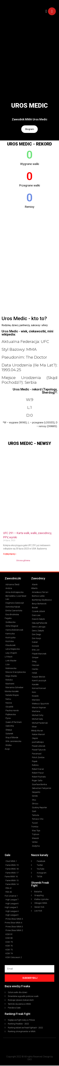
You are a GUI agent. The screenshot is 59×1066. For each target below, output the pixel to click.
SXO (29, 1060)
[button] (46, 11)
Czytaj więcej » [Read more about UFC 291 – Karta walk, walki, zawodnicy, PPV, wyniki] (9, 554)
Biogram (29, 129)
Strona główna (23, 561)
